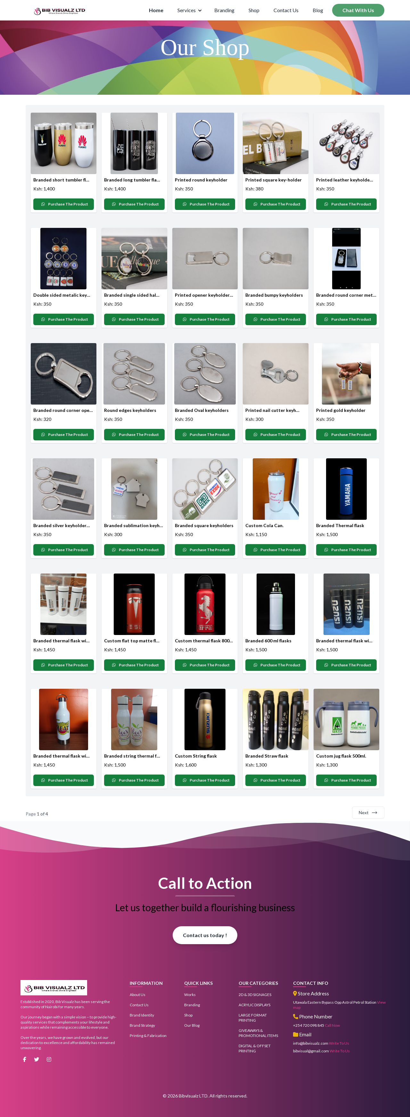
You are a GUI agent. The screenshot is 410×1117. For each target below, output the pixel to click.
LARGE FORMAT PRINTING (253, 1018)
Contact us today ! (205, 935)
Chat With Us (358, 10)
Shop (254, 10)
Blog (318, 10)
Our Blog (192, 1025)
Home (156, 10)
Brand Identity (142, 1015)
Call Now (332, 1025)
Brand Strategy (142, 1025)
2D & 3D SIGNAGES (255, 994)
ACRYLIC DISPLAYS (254, 1004)
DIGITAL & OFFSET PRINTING (255, 1048)
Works (190, 994)
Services (189, 10)
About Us (137, 994)
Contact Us (286, 10)
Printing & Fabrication (148, 1035)
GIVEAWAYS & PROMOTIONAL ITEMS (258, 1033)
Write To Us (339, 1043)
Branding (224, 10)
